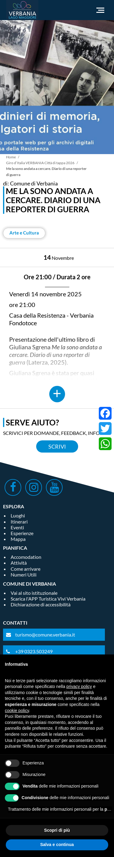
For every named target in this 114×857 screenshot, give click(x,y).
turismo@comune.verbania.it (45, 634)
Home (11, 157)
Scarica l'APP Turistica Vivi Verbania (48, 598)
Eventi (17, 527)
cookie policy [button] (17, 710)
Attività (19, 563)
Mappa (18, 539)
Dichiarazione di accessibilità (41, 604)
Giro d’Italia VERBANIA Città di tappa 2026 (40, 162)
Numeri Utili (23, 574)
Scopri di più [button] (57, 830)
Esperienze (22, 533)
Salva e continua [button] (57, 844)
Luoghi (18, 515)
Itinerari (19, 521)
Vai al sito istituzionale (34, 593)
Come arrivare (25, 569)
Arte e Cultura (24, 232)
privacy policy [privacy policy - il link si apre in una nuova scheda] (79, 686)
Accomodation (26, 557)
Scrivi (57, 446)
